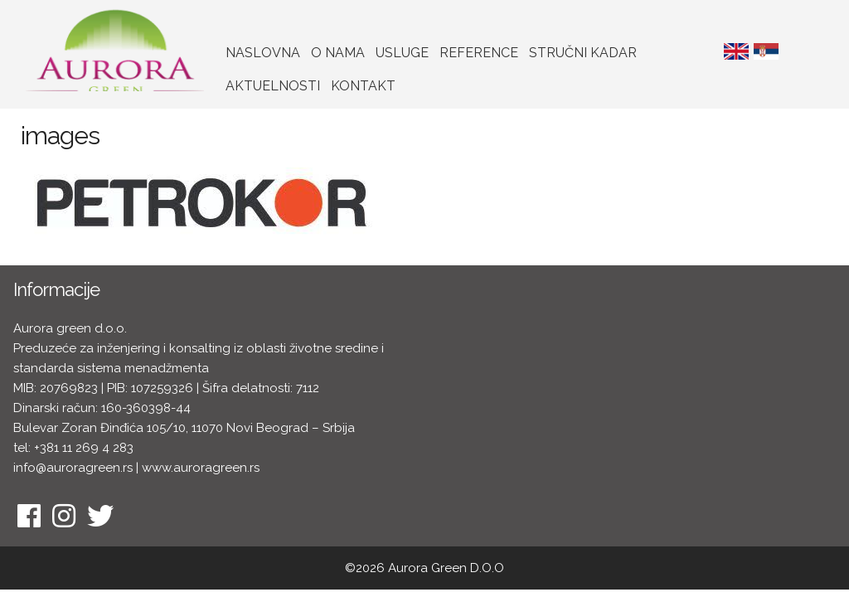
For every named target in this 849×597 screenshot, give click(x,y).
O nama (338, 53)
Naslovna (263, 53)
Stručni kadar (583, 53)
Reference (478, 53)
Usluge (402, 53)
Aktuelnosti (273, 86)
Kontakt (363, 86)
